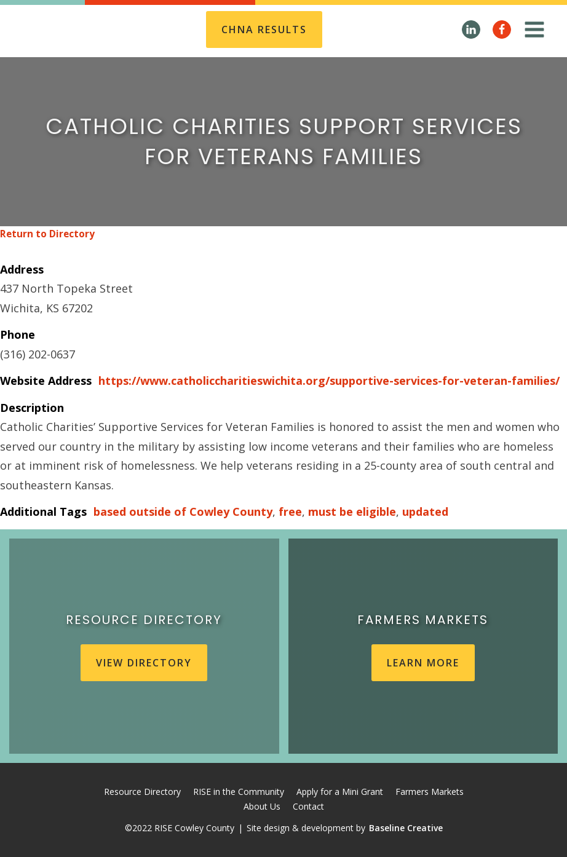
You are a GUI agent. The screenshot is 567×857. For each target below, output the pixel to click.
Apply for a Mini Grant (339, 791)
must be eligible (352, 511)
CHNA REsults (264, 29)
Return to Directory (47, 233)
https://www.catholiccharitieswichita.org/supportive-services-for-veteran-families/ (329, 380)
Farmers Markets (429, 791)
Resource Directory (142, 791)
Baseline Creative (406, 828)
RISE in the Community (238, 791)
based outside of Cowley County (182, 511)
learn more (423, 662)
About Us (262, 806)
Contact (308, 806)
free (290, 511)
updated (425, 511)
